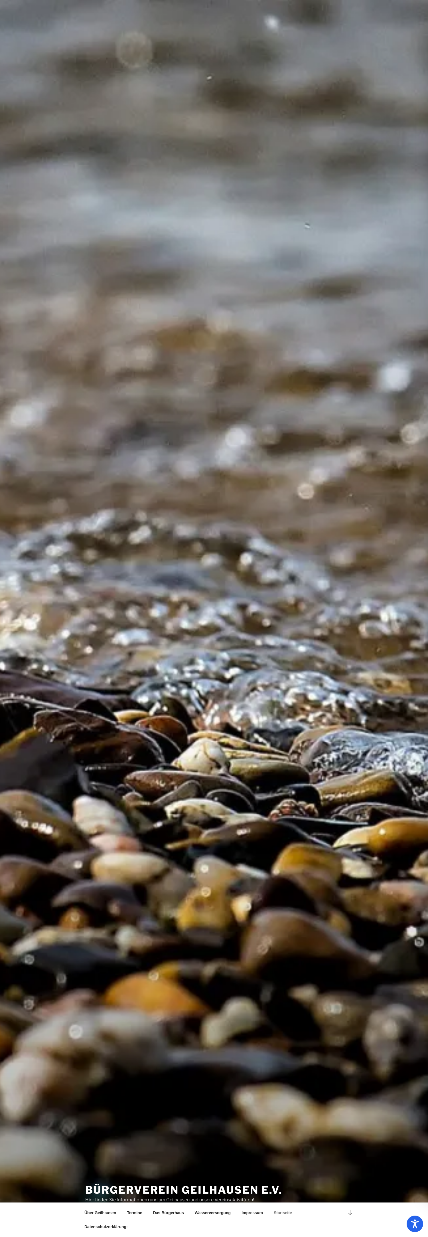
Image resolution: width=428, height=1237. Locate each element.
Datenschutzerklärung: (106, 1226)
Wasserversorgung (213, 1212)
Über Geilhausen (100, 1212)
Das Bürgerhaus (168, 1212)
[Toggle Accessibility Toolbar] (415, 1224)
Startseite (283, 1212)
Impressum (252, 1212)
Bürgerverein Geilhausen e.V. (184, 1190)
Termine (134, 1212)
